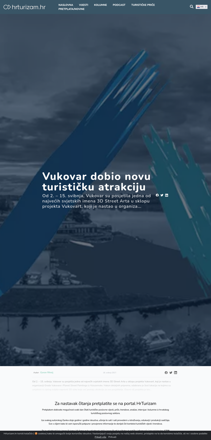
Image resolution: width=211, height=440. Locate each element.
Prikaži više (100, 437)
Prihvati (112, 437)
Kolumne (100, 5)
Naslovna (65, 5)
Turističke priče (143, 5)
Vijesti (83, 5)
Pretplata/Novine (71, 9)
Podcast (119, 5)
